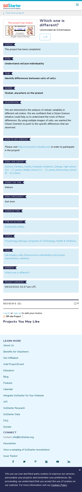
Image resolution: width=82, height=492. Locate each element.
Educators (8, 370)
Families (18, 166)
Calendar (8, 389)
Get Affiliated (10, 358)
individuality (45, 255)
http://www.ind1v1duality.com (34, 147)
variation (24, 258)
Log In (6, 313)
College (58, 166)
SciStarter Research (14, 408)
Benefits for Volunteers (16, 351)
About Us (8, 345)
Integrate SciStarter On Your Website (23, 395)
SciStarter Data (11, 414)
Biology (22, 241)
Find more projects (13, 12)
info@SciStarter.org (23, 437)
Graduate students (42, 166)
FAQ (5, 420)
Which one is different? (17, 272)
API (5, 402)
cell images (11, 255)
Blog (5, 376)
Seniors (9, 166)
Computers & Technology (41, 241)
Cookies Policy (59, 485)
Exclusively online (14, 226)
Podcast (7, 383)
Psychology (11, 241)
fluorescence (31, 255)
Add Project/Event (13, 364)
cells (20, 255)
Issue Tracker (10, 456)
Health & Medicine (66, 241)
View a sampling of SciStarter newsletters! (26, 449)
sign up (17, 313)
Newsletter (9, 443)
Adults (27, 166)
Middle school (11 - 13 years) (39, 170)
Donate (7, 427)
